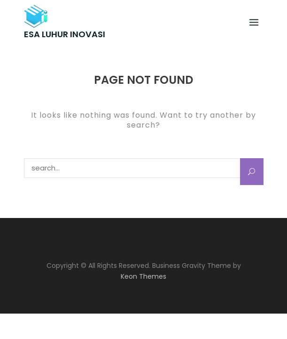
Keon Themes (143, 276)
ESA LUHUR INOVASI (64, 34)
